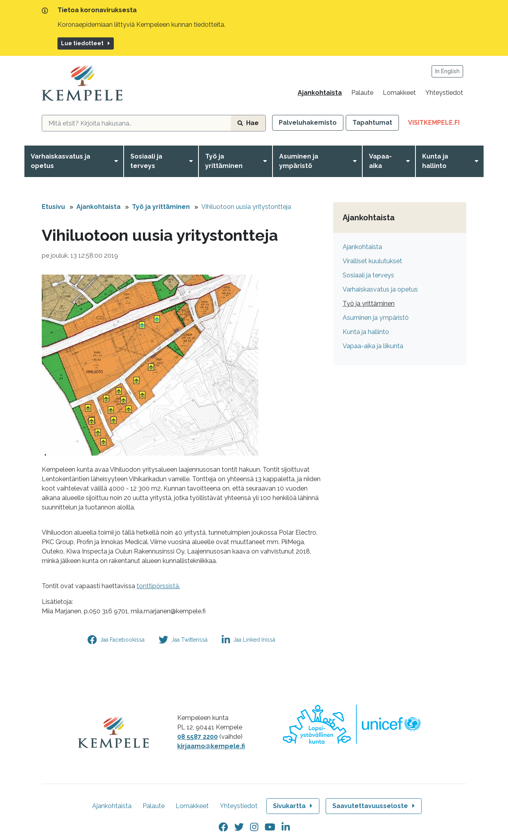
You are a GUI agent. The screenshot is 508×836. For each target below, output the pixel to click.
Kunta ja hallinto (435, 161)
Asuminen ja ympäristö (298, 161)
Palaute (362, 92)
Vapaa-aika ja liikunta (373, 346)
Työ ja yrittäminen (224, 161)
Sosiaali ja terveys (146, 161)
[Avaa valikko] (117, 161)
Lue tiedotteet (86, 43)
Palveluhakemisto (308, 122)
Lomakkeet (399, 92)
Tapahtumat (372, 122)
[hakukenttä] (136, 123)
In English (447, 71)
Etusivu (53, 206)
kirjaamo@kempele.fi (211, 746)
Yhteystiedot (444, 92)
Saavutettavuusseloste (374, 806)
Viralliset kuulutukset (372, 261)
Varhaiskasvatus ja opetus (60, 161)
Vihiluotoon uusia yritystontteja (246, 206)
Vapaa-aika (380, 161)
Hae (248, 123)
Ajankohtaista (320, 92)
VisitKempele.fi (437, 124)
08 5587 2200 (197, 736)
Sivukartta (293, 806)
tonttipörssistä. (158, 586)
